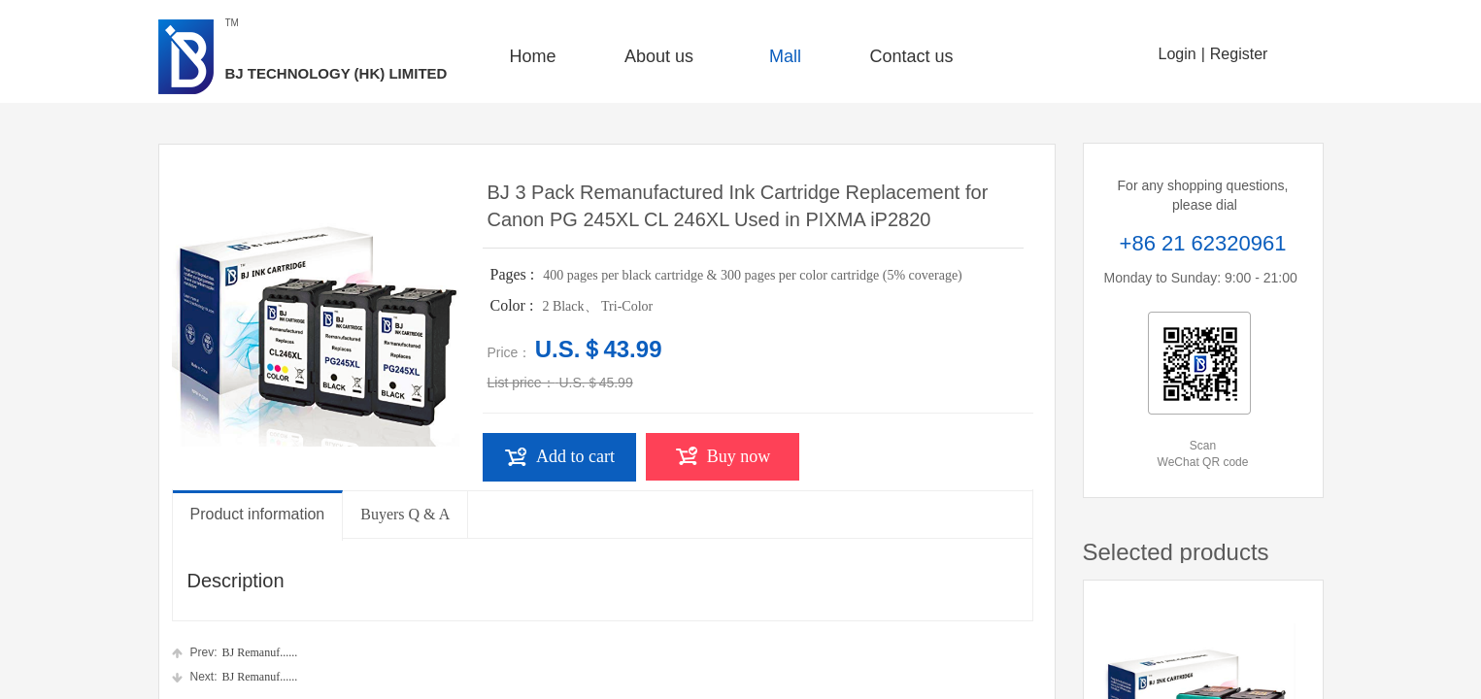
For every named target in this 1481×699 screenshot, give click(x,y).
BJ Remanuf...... (235, 653)
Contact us (911, 56)
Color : (514, 305)
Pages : (514, 274)
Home (532, 56)
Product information (257, 514)
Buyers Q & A (405, 514)
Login (1177, 54)
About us (658, 56)
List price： (521, 382)
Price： (510, 352)
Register (1239, 54)
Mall (785, 56)
